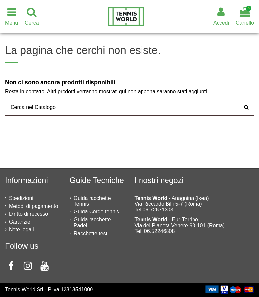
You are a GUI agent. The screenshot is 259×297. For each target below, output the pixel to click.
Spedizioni (21, 198)
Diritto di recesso (28, 214)
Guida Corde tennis (96, 211)
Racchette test (90, 233)
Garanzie (19, 222)
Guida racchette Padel (92, 222)
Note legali (21, 229)
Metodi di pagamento (33, 206)
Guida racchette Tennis (92, 201)
